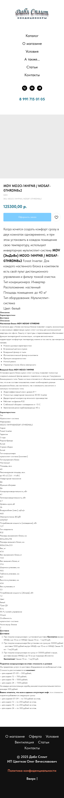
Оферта (35, 736)
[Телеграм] (39, 88)
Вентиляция (24, 742)
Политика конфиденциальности (32, 771)
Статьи (32, 67)
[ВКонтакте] (32, 88)
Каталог (32, 35)
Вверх (32, 779)
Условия (32, 51)
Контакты (32, 75)
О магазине (32, 43)
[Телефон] (24, 88)
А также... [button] (32, 59)
